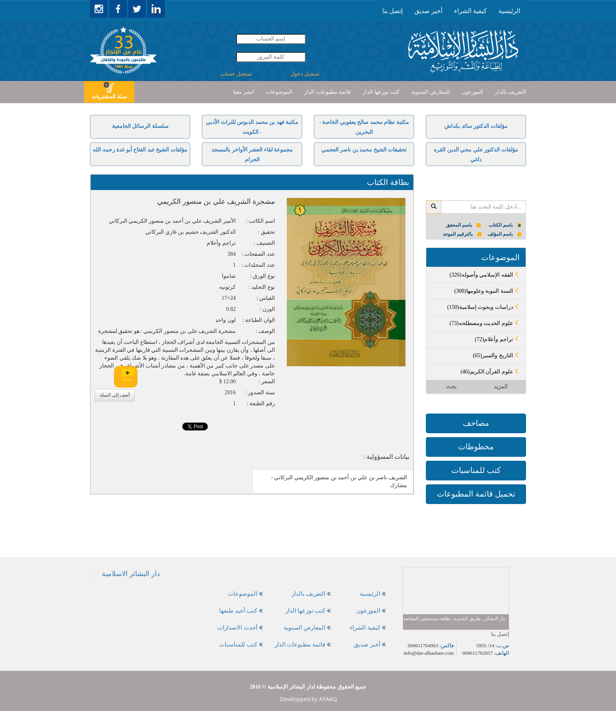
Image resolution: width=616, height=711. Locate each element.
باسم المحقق (463, 225)
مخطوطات (476, 446)
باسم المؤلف (505, 234)
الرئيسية (509, 10)
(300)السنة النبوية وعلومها (487, 291)
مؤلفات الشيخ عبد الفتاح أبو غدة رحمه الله (140, 150)
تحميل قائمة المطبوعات (476, 493)
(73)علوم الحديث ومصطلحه (484, 323)
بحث (451, 387)
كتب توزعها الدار (381, 92)
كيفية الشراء (470, 10)
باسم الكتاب (505, 225)
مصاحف (476, 423)
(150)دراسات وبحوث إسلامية (483, 307)
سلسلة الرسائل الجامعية (140, 126)
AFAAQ (328, 699)
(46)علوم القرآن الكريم (490, 372)
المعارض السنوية (430, 92)
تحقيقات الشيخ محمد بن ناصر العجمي (364, 150)
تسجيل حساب (236, 74)
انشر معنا (244, 92)
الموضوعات (279, 92)
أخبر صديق (428, 10)
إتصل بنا (392, 10)
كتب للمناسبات (476, 470)
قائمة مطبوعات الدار (327, 92)
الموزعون (472, 92)
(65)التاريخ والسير (496, 355)
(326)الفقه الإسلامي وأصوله (484, 275)
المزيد (501, 387)
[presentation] (509, 11)
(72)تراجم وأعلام (497, 339)
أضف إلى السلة (115, 395)
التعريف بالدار (510, 92)
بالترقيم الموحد (462, 234)
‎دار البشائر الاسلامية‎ (131, 574)
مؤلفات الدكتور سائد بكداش (476, 126)
